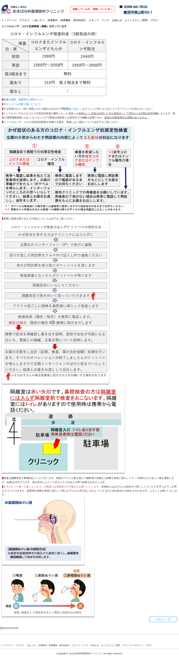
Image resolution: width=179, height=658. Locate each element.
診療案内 (53, 20)
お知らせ (117, 20)
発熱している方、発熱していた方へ (92, 9)
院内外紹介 (79, 20)
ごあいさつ (38, 20)
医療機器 (66, 20)
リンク (105, 20)
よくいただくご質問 (136, 20)
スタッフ (94, 20)
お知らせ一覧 (163, 619)
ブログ (154, 20)
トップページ (8, 20)
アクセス (24, 20)
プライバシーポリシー (132, 645)
